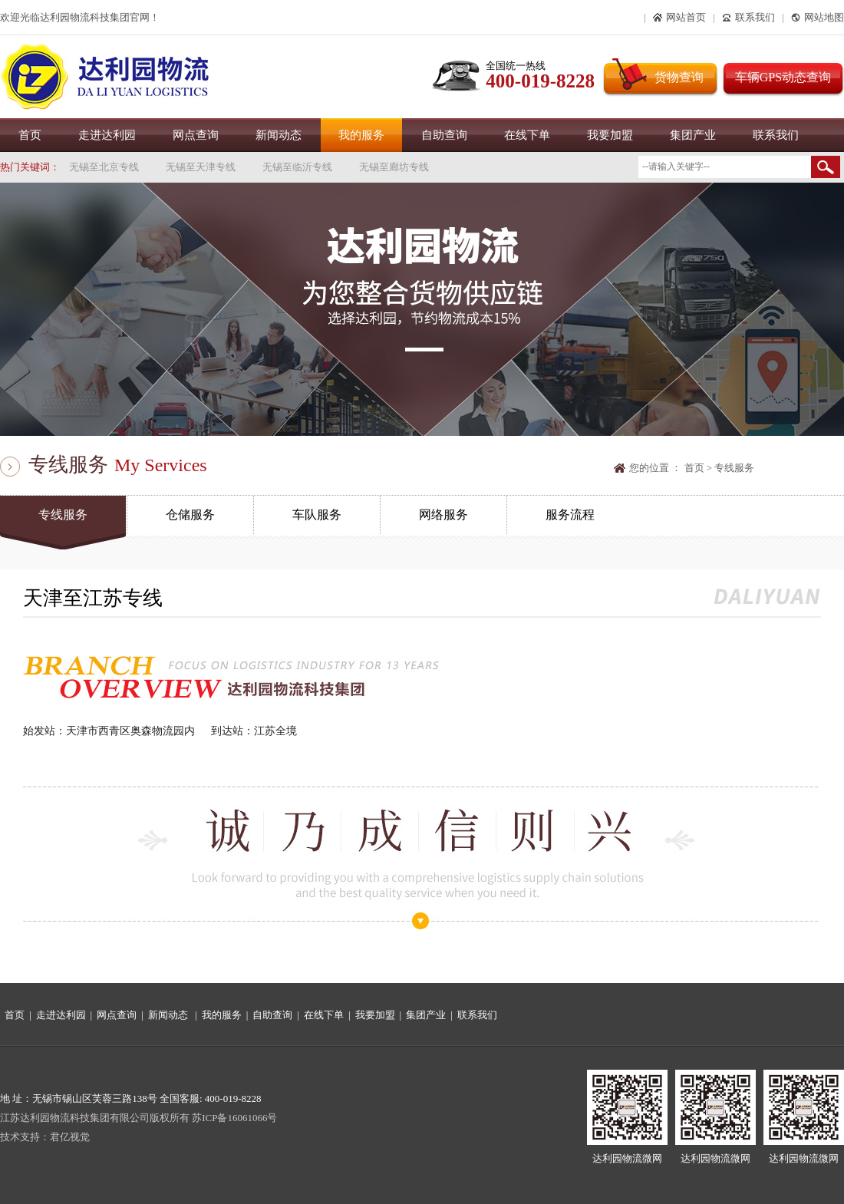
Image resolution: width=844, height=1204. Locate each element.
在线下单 (527, 135)
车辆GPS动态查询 (783, 77)
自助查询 (444, 135)
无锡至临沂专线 (297, 167)
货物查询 (679, 77)
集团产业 (693, 135)
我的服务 (361, 135)
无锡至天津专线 (201, 167)
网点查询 (196, 135)
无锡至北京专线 (104, 167)
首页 (29, 135)
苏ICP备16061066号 (234, 1117)
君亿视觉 (70, 1137)
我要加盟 (610, 135)
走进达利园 (107, 135)
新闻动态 (279, 135)
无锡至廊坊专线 (394, 167)
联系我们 (776, 135)
